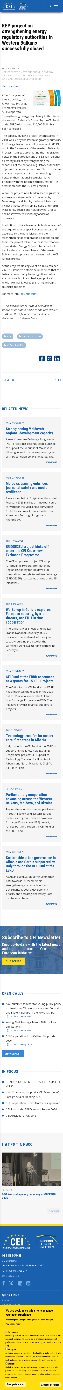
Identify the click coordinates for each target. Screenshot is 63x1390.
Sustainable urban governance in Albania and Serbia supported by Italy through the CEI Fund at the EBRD (31, 864)
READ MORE (51, 462)
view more (54, 1211)
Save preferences (15, 1384)
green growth (31, 336)
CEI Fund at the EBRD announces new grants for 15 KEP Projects (30, 679)
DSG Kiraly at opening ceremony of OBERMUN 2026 (29, 1196)
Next (58, 380)
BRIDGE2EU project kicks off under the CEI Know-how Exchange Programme (27, 550)
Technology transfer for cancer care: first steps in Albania (30, 737)
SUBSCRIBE (13, 961)
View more (12, 1053)
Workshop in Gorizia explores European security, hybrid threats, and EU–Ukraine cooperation (28, 616)
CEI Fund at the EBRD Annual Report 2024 (31, 1109)
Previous (8, 380)
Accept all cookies (50, 1384)
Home (5, 68)
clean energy (15, 345)
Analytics (12, 1349)
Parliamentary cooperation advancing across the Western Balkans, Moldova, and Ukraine (29, 798)
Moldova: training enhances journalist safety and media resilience (27, 487)
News (15, 68)
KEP (9, 336)
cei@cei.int (10, 1276)
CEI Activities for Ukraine (21, 1115)
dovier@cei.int (29, 294)
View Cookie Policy (13, 1324)
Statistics (12, 1364)
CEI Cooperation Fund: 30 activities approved (33, 1103)
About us (7, 1300)
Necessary (13, 1332)
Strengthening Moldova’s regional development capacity (29, 431)
